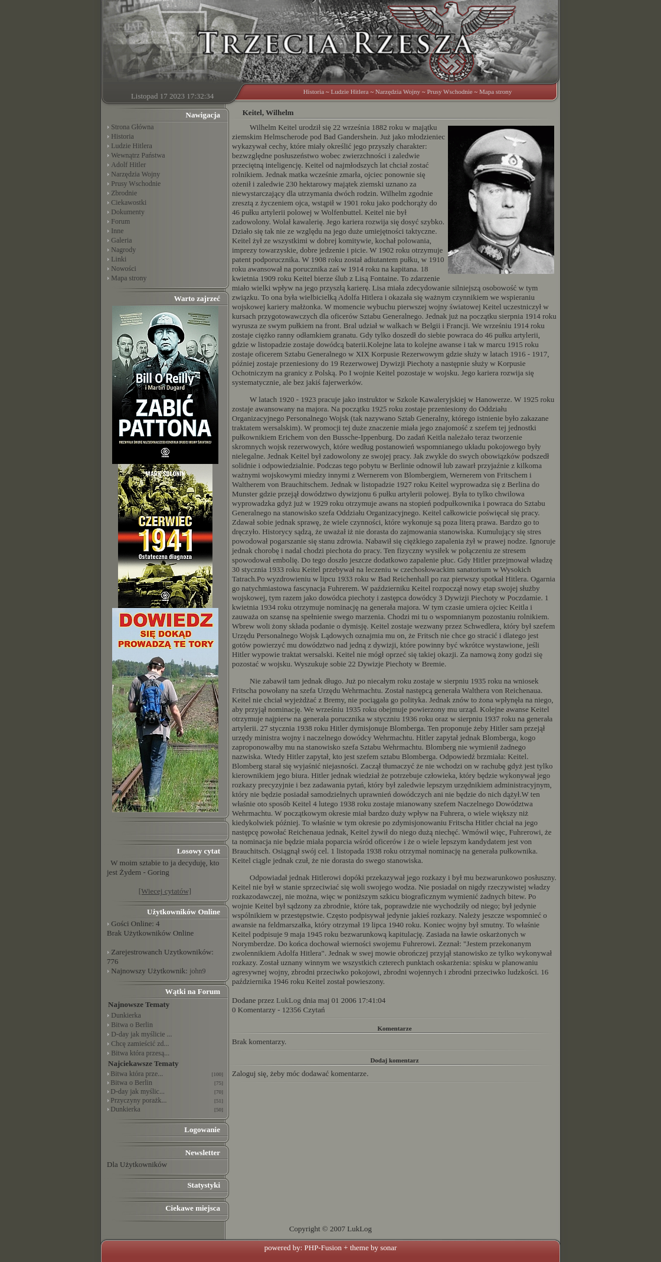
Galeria (121, 240)
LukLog (288, 1000)
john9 (197, 971)
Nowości (123, 268)
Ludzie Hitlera (350, 91)
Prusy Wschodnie (449, 91)
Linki (118, 259)
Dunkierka (126, 1015)
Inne (117, 231)
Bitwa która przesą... (140, 1053)
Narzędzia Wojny (397, 91)
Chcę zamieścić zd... (140, 1043)
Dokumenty (128, 212)
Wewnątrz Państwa (138, 155)
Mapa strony (495, 91)
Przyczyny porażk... (138, 1100)
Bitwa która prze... (136, 1074)
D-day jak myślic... (137, 1091)
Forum (120, 221)
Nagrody (123, 250)
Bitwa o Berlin (132, 1025)
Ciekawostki (128, 202)
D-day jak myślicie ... (141, 1034)
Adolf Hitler (128, 165)
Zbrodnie (124, 193)
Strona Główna (132, 127)
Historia (313, 91)
